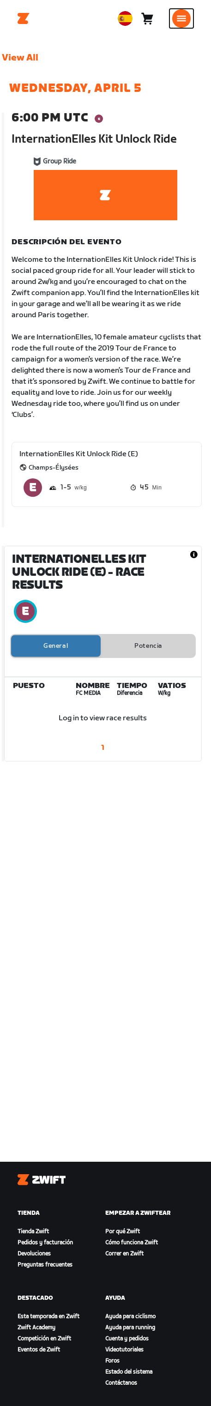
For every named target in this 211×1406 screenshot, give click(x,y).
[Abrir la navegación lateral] (181, 18)
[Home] (23, 18)
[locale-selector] (125, 18)
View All (20, 57)
